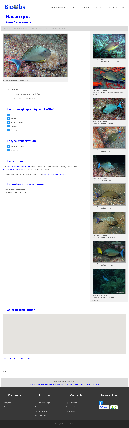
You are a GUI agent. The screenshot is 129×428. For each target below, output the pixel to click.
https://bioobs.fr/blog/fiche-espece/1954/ (83, 384)
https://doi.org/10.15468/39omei (13, 169)
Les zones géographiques (40, 28)
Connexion (7, 407)
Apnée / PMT (13, 150)
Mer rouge (12, 130)
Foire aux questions (41, 411)
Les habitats (86, 9)
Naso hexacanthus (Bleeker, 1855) (19, 167)
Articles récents (40, 407)
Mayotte (11, 118)
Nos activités (98, 9)
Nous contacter (71, 411)
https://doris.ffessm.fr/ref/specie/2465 (54, 174)
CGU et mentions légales (43, 403)
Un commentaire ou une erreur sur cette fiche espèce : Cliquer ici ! (27, 372)
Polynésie (12, 126)
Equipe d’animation (72, 403)
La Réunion (12, 115)
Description (6, 28)
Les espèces (73, 9)
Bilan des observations (57, 9)
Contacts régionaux (72, 407)
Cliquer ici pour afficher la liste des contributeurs (17, 358)
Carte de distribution (21, 28)
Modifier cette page (58, 28)
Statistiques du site (41, 415)
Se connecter (112, 9)
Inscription (7, 403)
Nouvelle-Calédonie (15, 122)
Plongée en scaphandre (16, 146)
